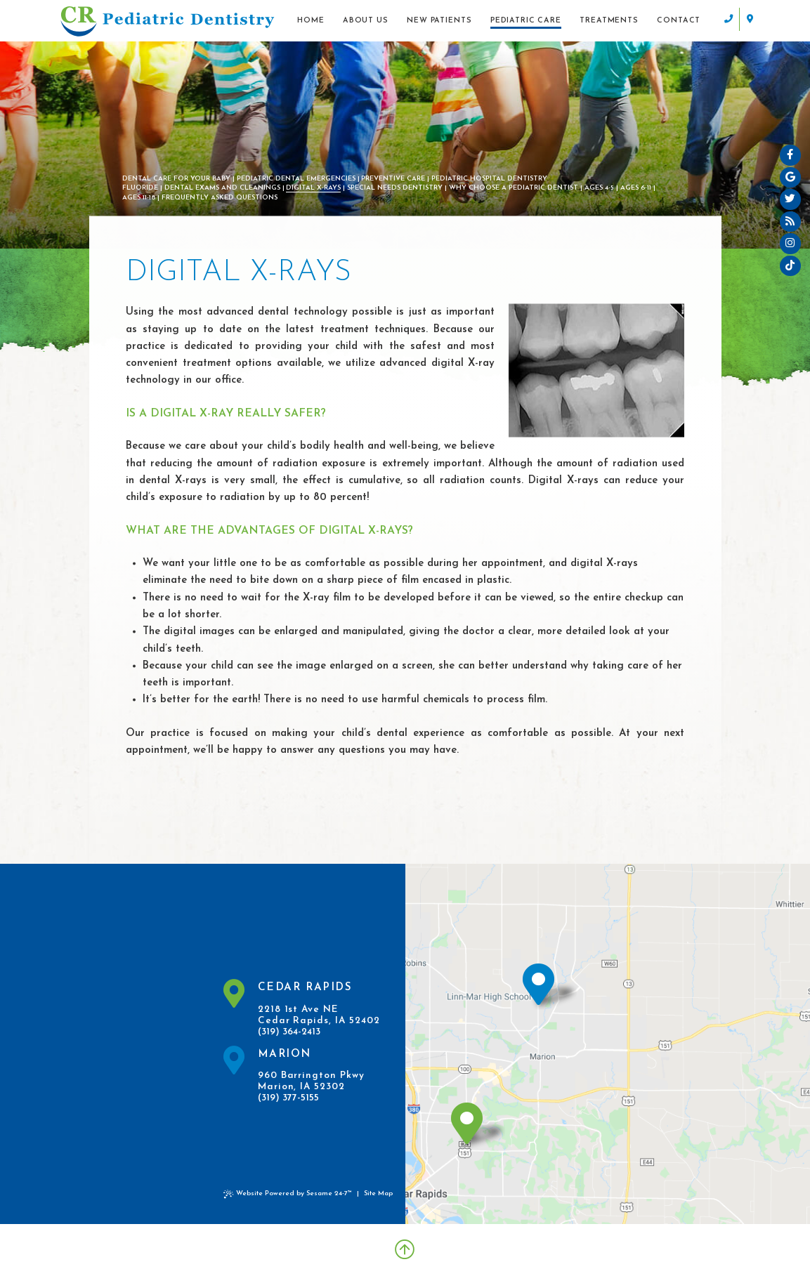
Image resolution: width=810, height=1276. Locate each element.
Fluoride (140, 188)
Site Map (378, 1193)
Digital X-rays (313, 188)
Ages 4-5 (599, 188)
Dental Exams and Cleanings (222, 188)
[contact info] (738, 19)
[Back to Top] (405, 1250)
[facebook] (790, 155)
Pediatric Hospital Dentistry (489, 179)
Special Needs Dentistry (395, 188)
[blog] (790, 221)
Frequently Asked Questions (219, 198)
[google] (790, 177)
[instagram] (790, 244)
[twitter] (790, 200)
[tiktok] (790, 266)
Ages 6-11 (635, 188)
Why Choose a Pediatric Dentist (513, 188)
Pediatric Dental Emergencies (296, 179)
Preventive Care (393, 179)
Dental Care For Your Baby (176, 179)
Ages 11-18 (138, 198)
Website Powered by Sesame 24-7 (287, 1194)
